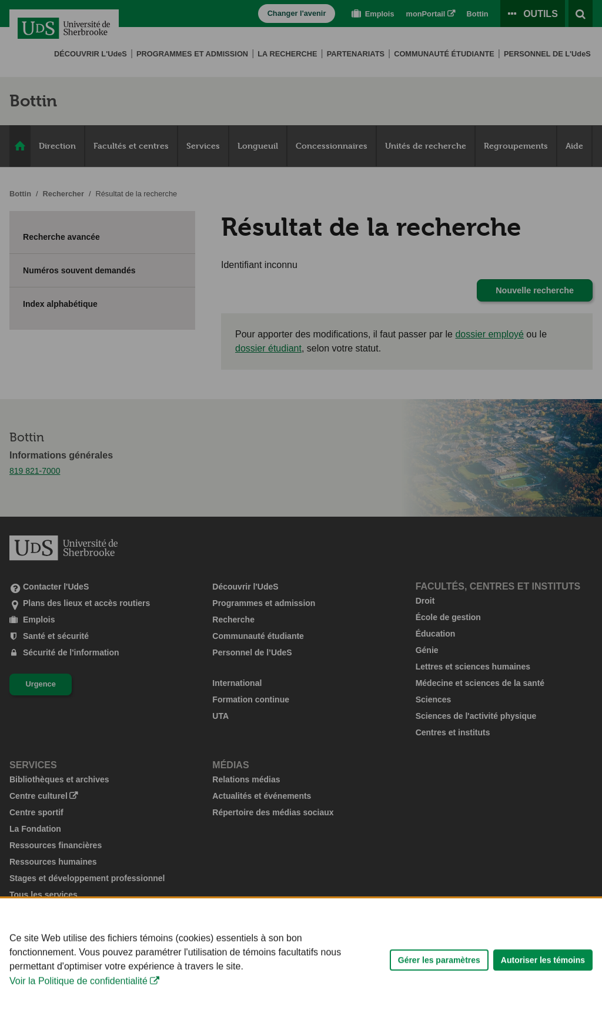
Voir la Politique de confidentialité (78, 1010)
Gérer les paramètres (439, 988)
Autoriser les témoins (543, 988)
